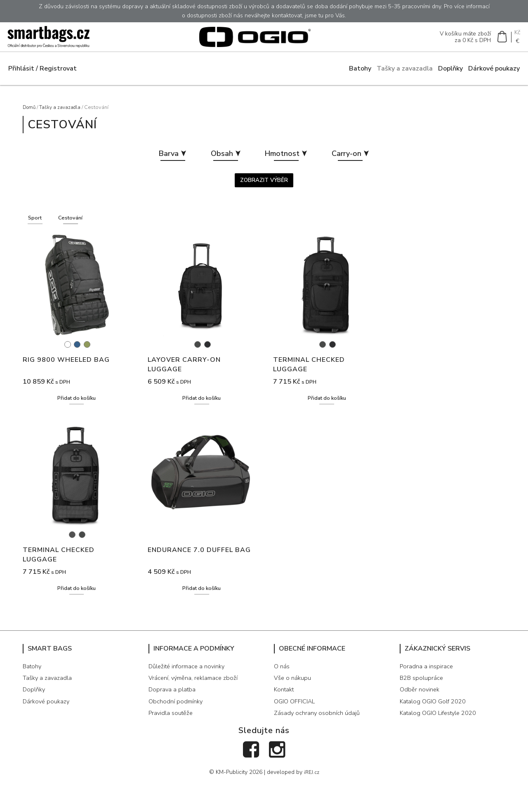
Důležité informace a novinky (189, 674)
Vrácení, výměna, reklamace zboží (195, 685)
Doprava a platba (172, 697)
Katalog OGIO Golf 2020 (435, 709)
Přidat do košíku (76, 405)
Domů (30, 110)
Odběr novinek (420, 697)
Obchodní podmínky (176, 709)
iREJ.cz (311, 780)
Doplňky (450, 71)
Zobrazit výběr (264, 185)
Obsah (222, 157)
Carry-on (356, 157)
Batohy (360, 71)
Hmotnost (287, 157)
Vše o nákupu (293, 685)
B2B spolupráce (423, 685)
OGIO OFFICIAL (296, 709)
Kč (516, 34)
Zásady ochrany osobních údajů (318, 721)
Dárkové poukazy (494, 71)
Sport (36, 224)
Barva (166, 157)
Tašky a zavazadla (405, 71)
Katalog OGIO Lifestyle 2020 (441, 721)
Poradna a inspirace (427, 674)
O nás (282, 674)
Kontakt (285, 697)
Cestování (75, 224)
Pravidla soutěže (172, 721)
